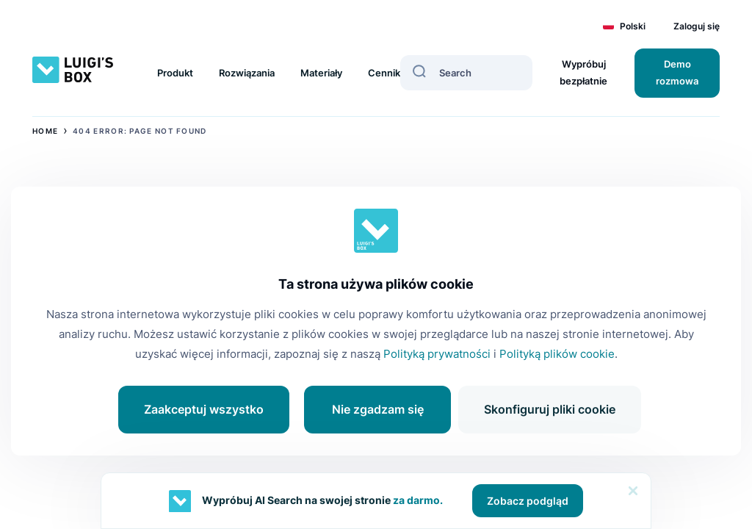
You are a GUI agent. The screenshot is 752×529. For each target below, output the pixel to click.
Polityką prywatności (437, 354)
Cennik (384, 73)
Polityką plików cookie (557, 354)
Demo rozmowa (677, 72)
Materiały (321, 73)
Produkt (175, 73)
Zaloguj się (696, 26)
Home (45, 130)
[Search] (419, 71)
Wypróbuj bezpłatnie (583, 72)
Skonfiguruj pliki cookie (549, 409)
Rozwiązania (247, 73)
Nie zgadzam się (378, 409)
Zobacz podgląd (527, 500)
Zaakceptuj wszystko (204, 409)
